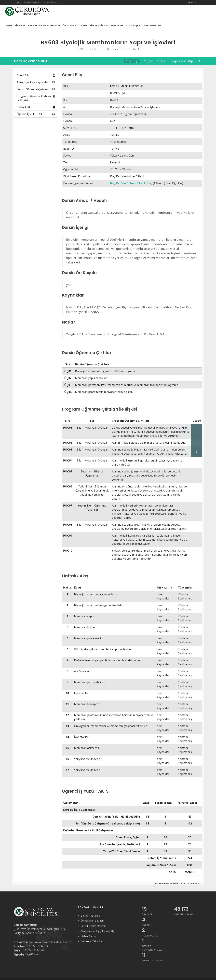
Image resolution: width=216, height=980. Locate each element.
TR (192, 2)
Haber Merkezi (89, 936)
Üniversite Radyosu (92, 920)
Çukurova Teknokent (92, 941)
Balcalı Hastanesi (90, 915)
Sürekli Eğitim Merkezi (93, 926)
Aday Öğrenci (51, 2)
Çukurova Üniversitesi (27, 2)
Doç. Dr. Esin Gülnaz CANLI (127, 183)
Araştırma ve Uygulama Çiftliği (98, 931)
